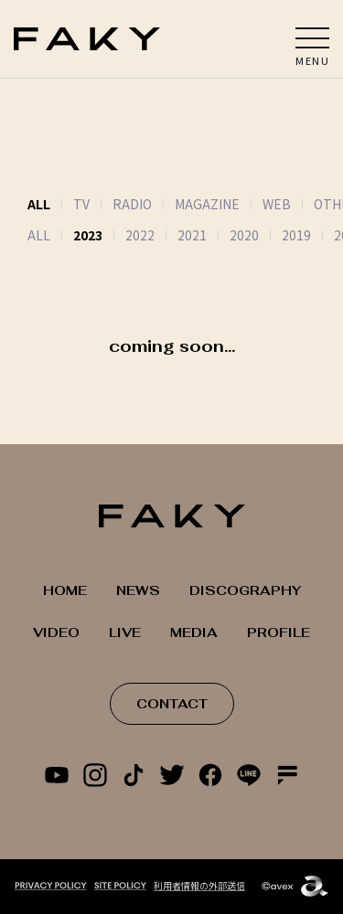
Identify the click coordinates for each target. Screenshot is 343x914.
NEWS (138, 590)
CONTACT (172, 704)
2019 (296, 235)
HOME (65, 590)
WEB (277, 204)
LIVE (125, 632)
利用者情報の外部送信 (199, 885)
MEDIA (194, 632)
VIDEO (56, 632)
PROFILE (278, 632)
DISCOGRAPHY (245, 590)
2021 (192, 235)
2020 (244, 235)
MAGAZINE (207, 204)
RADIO (132, 204)
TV (81, 204)
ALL (38, 235)
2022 (140, 235)
